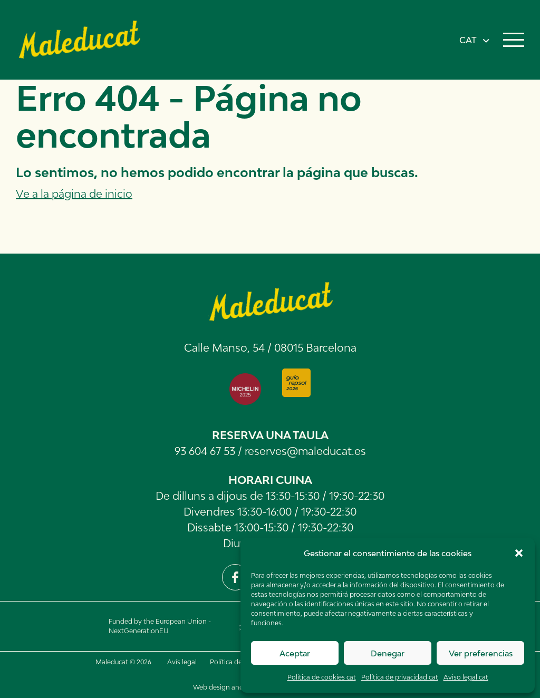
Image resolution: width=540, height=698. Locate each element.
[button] (519, 553)
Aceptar (294, 653)
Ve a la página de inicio (74, 193)
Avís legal (182, 662)
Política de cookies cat (321, 677)
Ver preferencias (481, 653)
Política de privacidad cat (399, 677)
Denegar (387, 653)
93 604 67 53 (205, 450)
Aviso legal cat (465, 677)
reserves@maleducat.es (305, 450)
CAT (468, 40)
